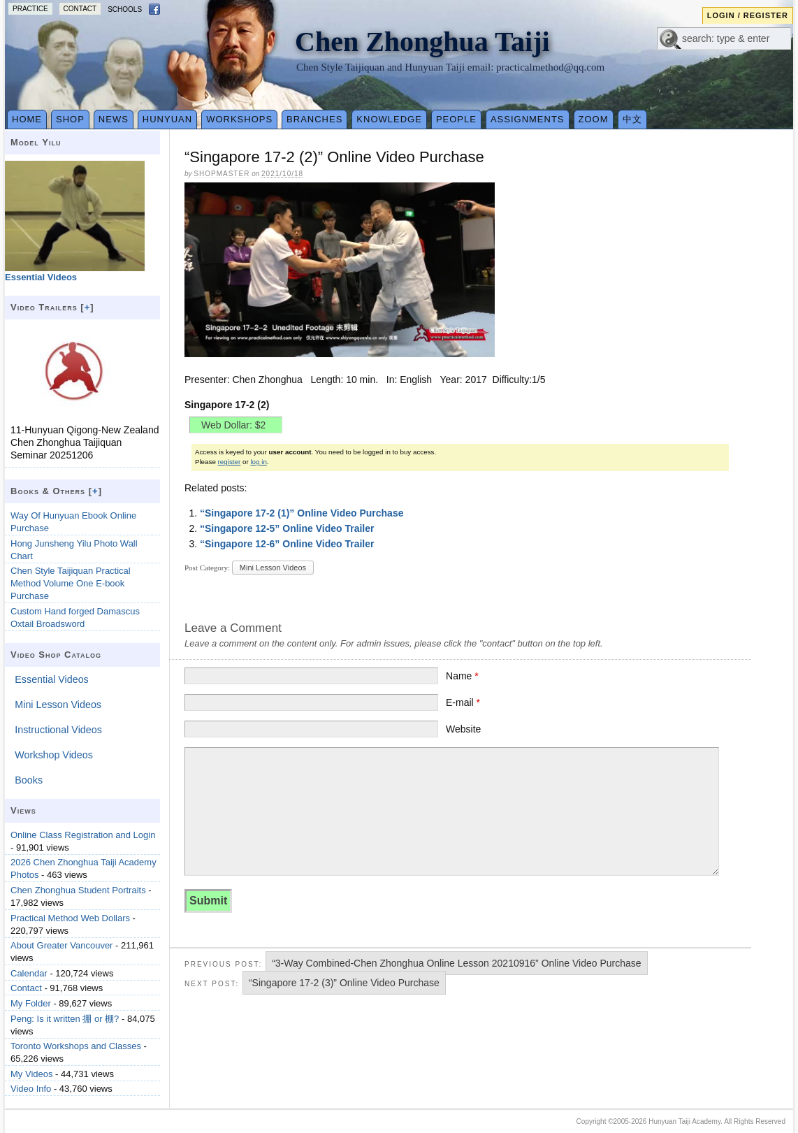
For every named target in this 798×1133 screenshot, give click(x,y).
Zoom (594, 119)
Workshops (239, 119)
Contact (80, 9)
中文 (632, 119)
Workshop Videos (54, 754)
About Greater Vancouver (61, 945)
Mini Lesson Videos (273, 567)
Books (29, 780)
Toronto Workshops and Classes (75, 1046)
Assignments (528, 119)
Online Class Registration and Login (82, 835)
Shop (70, 119)
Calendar (29, 973)
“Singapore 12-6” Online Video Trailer (287, 543)
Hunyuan (167, 119)
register (229, 462)
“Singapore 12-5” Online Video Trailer (287, 528)
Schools (125, 9)
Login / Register (747, 15)
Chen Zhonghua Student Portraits (78, 890)
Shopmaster (221, 174)
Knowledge (389, 119)
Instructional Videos (58, 729)
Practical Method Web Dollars (70, 918)
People (456, 119)
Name (462, 675)
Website (463, 729)
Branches (314, 119)
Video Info (30, 1088)
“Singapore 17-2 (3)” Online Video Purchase (344, 982)
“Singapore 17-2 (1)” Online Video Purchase (302, 513)
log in (258, 462)
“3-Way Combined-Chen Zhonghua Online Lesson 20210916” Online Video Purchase (456, 963)
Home (27, 119)
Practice (30, 9)
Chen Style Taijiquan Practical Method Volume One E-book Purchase (70, 583)
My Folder (30, 1003)
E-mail (463, 702)
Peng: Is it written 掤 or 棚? (64, 1018)
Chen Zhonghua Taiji (422, 41)
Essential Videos (51, 679)
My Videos (31, 1074)
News (114, 119)
